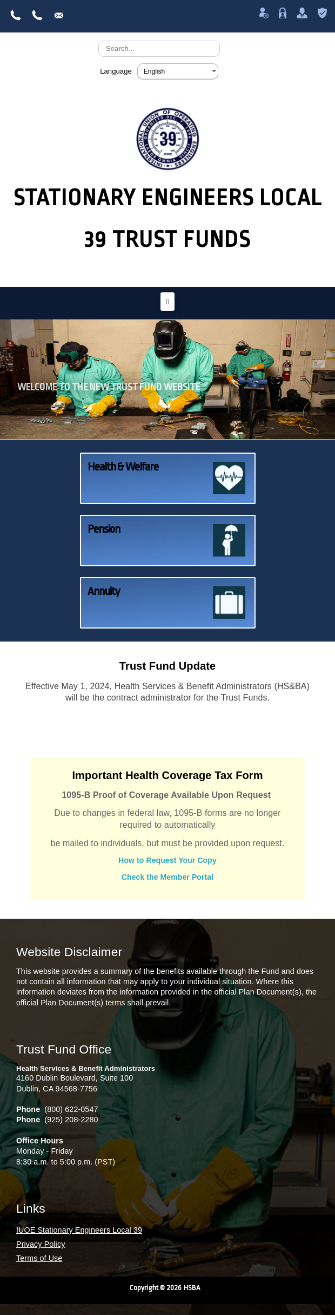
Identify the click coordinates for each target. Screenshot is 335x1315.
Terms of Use (39, 1258)
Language (116, 71)
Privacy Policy (40, 1244)
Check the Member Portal (167, 877)
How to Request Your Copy (167, 860)
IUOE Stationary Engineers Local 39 (79, 1230)
